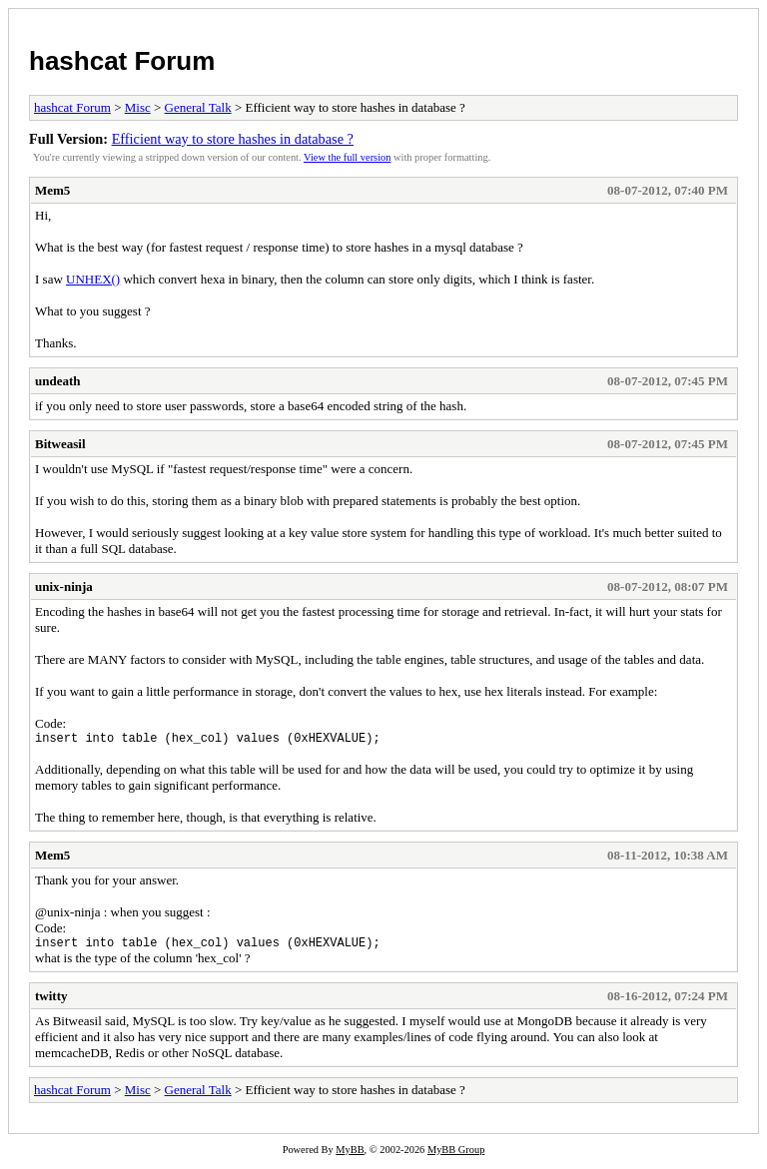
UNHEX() (93, 279)
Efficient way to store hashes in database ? (233, 139)
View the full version (347, 157)
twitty (51, 1001)
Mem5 (52, 190)
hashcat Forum (122, 61)
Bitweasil (60, 443)
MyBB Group (455, 1155)
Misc (138, 107)
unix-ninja (64, 586)
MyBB (350, 1155)
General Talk (198, 107)
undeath (58, 380)
